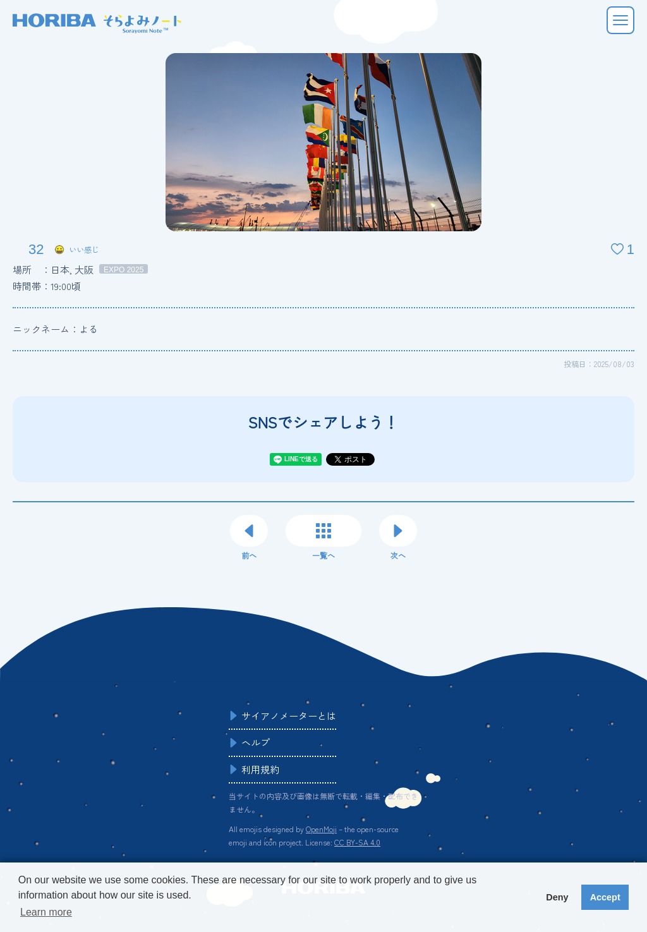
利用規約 (260, 769)
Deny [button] (557, 897)
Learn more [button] (46, 912)
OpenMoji (321, 828)
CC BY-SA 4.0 (357, 842)
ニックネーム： (55, 329)
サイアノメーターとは (288, 715)
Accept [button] (605, 897)
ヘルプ (255, 742)
